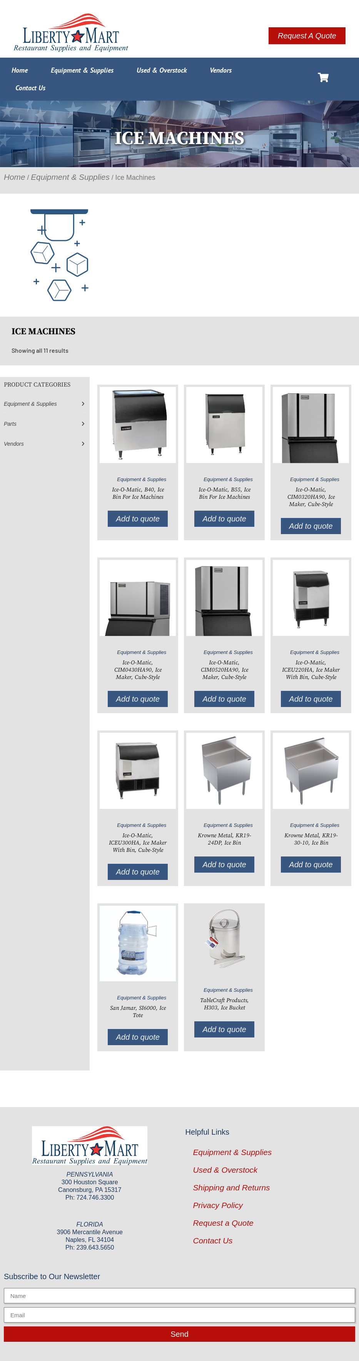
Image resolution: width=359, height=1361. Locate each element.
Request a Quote (223, 1222)
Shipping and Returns (231, 1187)
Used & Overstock (162, 70)
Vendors (221, 70)
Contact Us (30, 87)
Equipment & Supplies (82, 70)
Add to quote (137, 519)
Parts (10, 424)
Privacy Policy (218, 1205)
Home (20, 70)
